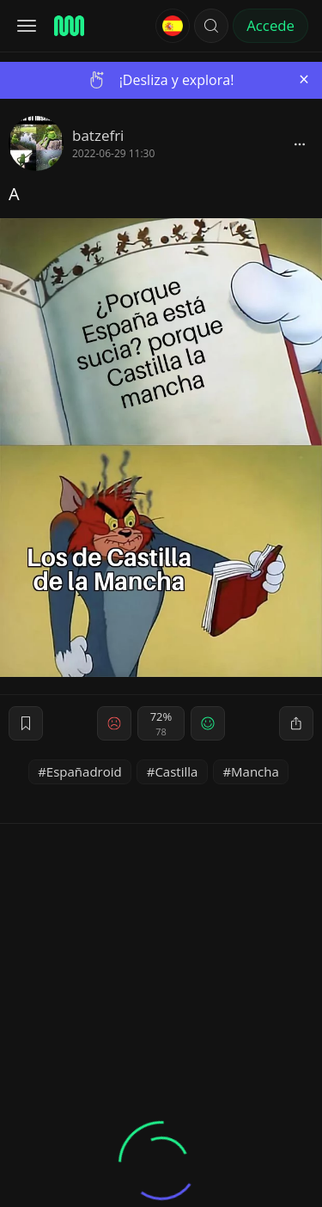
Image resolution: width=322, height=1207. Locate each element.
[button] (211, 26)
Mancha (255, 771)
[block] (299, 143)
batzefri (98, 135)
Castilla (176, 771)
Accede (270, 25)
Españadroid (84, 771)
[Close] (304, 79)
